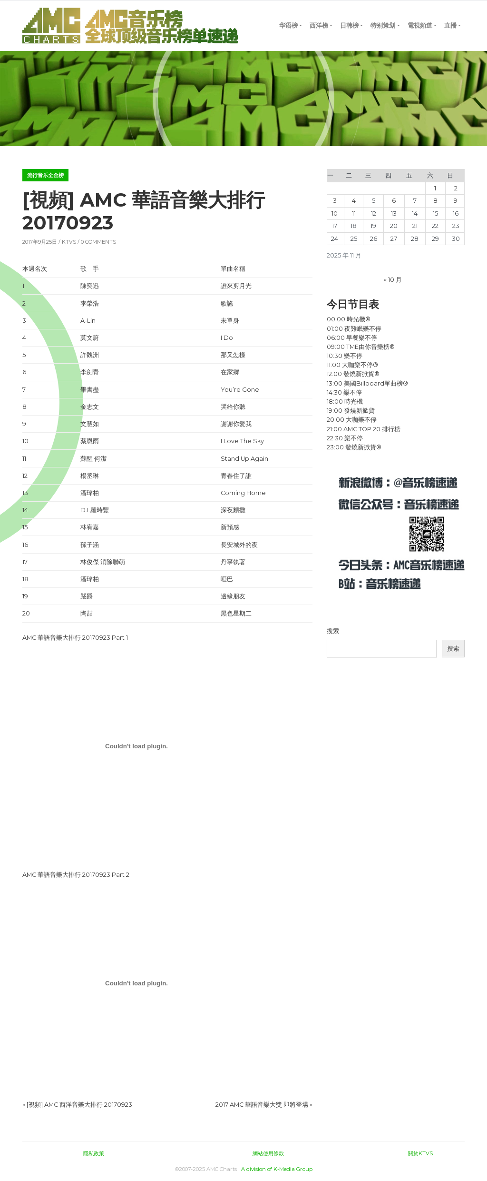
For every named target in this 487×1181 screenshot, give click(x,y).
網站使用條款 (268, 1153)
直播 (450, 25)
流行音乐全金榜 (45, 175)
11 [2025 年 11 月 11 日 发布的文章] (354, 213)
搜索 (333, 631)
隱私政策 (93, 1153)
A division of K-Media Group (276, 1169)
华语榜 (288, 25)
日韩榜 (349, 25)
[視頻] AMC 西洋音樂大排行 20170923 (79, 1104)
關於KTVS (420, 1153)
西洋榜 (319, 25)
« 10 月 (393, 279)
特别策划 (382, 25)
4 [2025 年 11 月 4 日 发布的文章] (354, 200)
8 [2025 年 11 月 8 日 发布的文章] (435, 200)
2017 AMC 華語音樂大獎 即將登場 (261, 1104)
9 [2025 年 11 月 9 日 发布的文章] (456, 200)
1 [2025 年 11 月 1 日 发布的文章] (435, 188)
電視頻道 (420, 25)
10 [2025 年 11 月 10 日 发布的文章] (334, 213)
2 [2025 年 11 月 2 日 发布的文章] (456, 188)
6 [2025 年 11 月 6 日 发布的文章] (394, 200)
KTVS (69, 241)
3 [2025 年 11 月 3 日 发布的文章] (335, 200)
